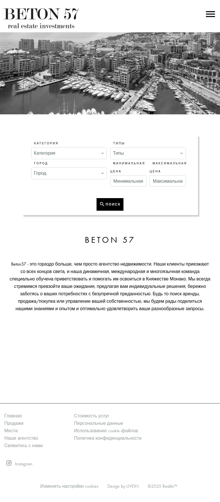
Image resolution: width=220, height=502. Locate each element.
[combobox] (69, 153)
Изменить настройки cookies (69, 486)
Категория (46, 143)
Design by (123, 486)
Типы (119, 143)
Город (41, 163)
